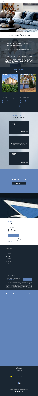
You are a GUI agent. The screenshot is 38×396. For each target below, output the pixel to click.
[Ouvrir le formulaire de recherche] (3, 1)
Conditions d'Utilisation (24, 287)
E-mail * (8, 267)
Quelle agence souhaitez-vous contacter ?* (16, 247)
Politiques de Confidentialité (17, 287)
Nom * (7, 251)
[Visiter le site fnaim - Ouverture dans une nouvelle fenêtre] (11, 377)
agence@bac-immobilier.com (15, 229)
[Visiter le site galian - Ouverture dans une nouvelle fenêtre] (24, 377)
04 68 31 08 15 (12, 227)
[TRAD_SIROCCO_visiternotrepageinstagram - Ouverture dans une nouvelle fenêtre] (11, 242)
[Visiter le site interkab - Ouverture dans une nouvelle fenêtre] (16, 377)
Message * (9, 272)
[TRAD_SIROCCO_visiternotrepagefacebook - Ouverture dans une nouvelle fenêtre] (9, 242)
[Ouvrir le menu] (33, 1)
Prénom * (8, 256)
